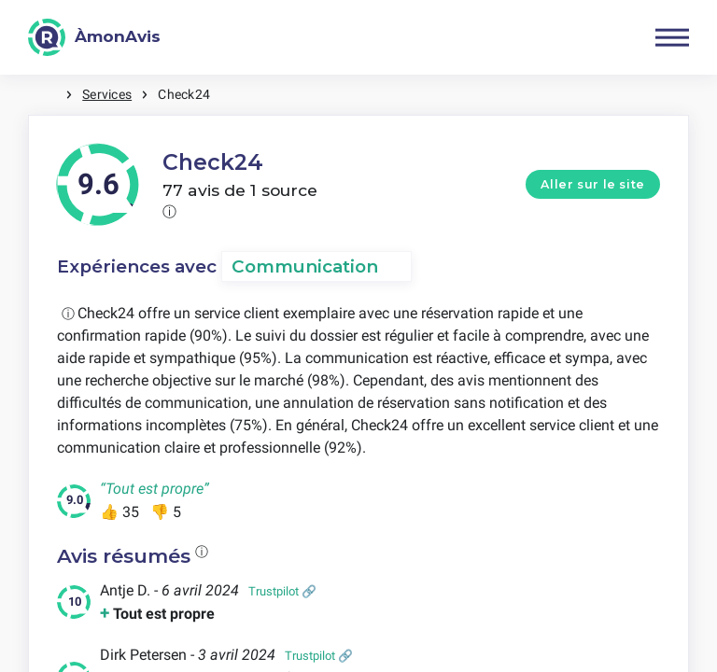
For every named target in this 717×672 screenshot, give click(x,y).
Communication (305, 266)
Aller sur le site (593, 184)
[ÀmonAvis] (94, 37)
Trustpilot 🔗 (282, 591)
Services (107, 94)
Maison (46, 94)
